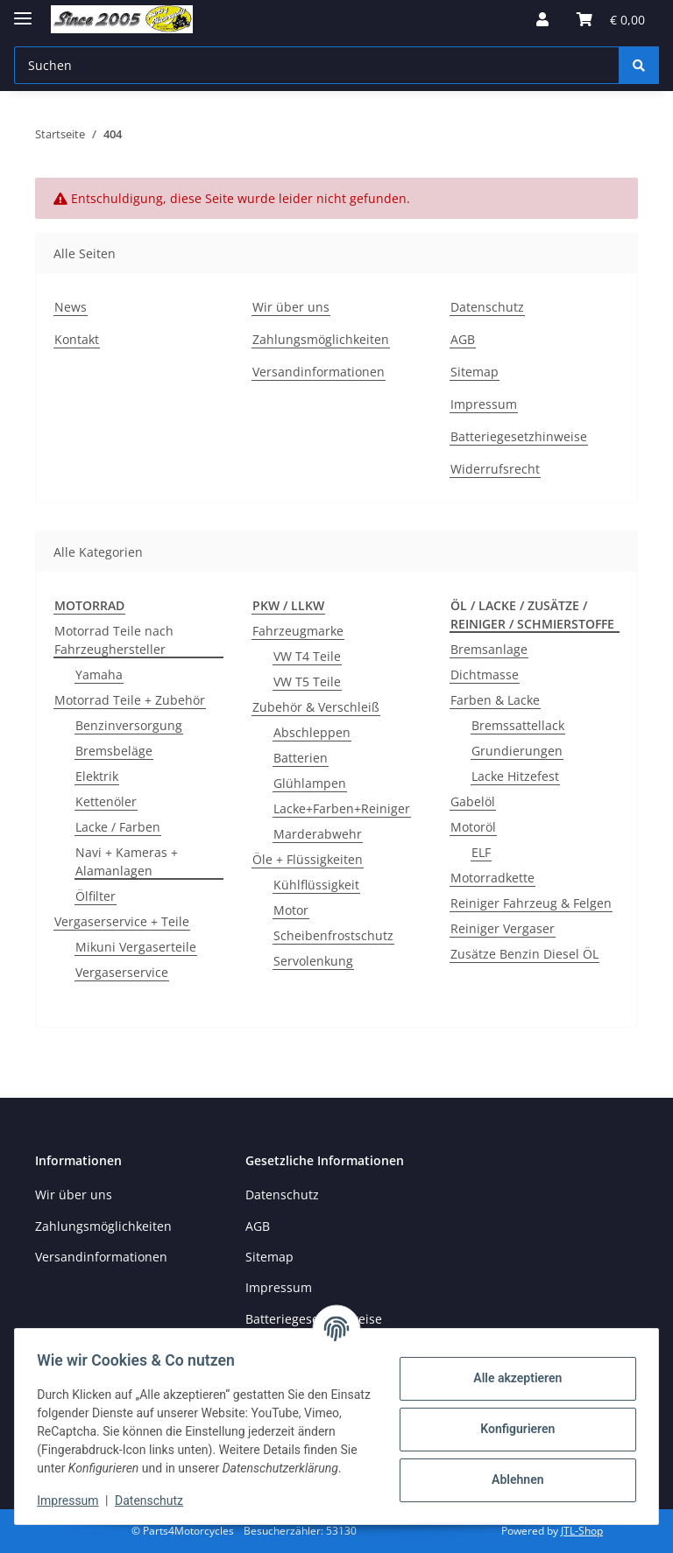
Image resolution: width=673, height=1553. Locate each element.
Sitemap (474, 371)
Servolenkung (313, 960)
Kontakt (76, 339)
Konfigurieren (511, 1420)
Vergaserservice (121, 972)
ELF (481, 852)
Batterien (300, 757)
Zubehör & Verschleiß (315, 707)
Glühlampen (309, 783)
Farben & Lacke (495, 700)
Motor (290, 910)
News (70, 307)
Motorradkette (492, 877)
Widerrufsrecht (495, 468)
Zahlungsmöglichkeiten (320, 339)
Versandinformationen (318, 371)
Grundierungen (517, 750)
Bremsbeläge (113, 750)
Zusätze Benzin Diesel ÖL (524, 953)
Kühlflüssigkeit (316, 884)
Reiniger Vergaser (502, 928)
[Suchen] (639, 65)
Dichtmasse (484, 674)
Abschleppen (312, 732)
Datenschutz (155, 1500)
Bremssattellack (517, 725)
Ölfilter (95, 896)
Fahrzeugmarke (298, 630)
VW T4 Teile (307, 656)
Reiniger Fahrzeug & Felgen (531, 903)
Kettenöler (106, 801)
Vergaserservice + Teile (121, 921)
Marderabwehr (317, 834)
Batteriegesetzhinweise (518, 436)
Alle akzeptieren (511, 1369)
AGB (462, 339)
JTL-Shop (582, 1530)
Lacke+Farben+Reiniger (341, 808)
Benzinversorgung (128, 725)
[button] (542, 19)
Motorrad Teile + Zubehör (129, 700)
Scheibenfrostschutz (333, 935)
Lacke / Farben (117, 827)
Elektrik (96, 776)
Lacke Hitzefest (515, 776)
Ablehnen (511, 1471)
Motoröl (473, 827)
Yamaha (99, 674)
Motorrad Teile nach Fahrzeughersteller (114, 639)
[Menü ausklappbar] (23, 11)
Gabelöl (472, 801)
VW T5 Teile (307, 681)
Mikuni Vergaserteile (135, 946)
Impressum (73, 1500)
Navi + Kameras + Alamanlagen (126, 861)
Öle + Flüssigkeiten (307, 859)
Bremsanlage (489, 649)
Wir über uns (290, 307)
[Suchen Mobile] (317, 65)
